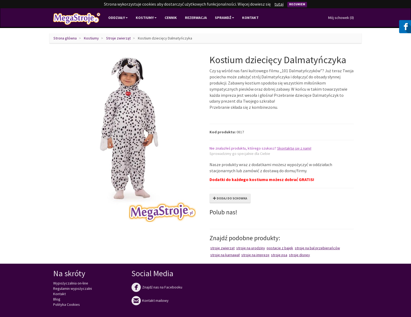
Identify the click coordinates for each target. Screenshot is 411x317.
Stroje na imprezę (255, 254)
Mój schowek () (341, 17)
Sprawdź (224, 17)
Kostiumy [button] (146, 17)
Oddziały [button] (118, 17)
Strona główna (65, 38)
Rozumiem (297, 4)
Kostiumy (91, 38)
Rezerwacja (196, 17)
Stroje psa (279, 254)
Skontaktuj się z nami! (294, 148)
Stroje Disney (299, 254)
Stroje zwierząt (118, 38)
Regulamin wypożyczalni (72, 288)
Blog (56, 299)
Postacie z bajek (280, 248)
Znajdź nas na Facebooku (156, 287)
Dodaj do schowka (230, 198)
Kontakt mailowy (150, 300)
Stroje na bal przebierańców (317, 248)
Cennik (171, 17)
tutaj (279, 4)
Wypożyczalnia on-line (70, 283)
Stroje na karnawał (225, 254)
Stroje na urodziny (250, 248)
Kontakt (250, 17)
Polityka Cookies (66, 304)
